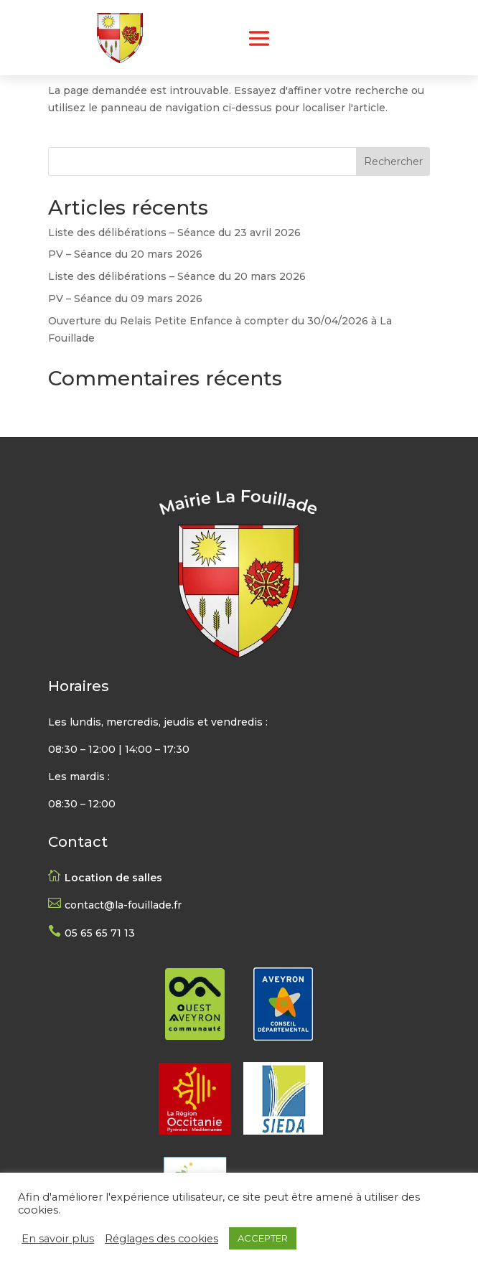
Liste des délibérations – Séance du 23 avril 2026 (174, 232)
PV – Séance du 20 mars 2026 (125, 254)
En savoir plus (58, 1238)
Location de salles (113, 877)
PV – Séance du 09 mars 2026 (125, 298)
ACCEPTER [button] (263, 1238)
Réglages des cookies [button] (161, 1238)
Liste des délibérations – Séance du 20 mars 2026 (177, 276)
